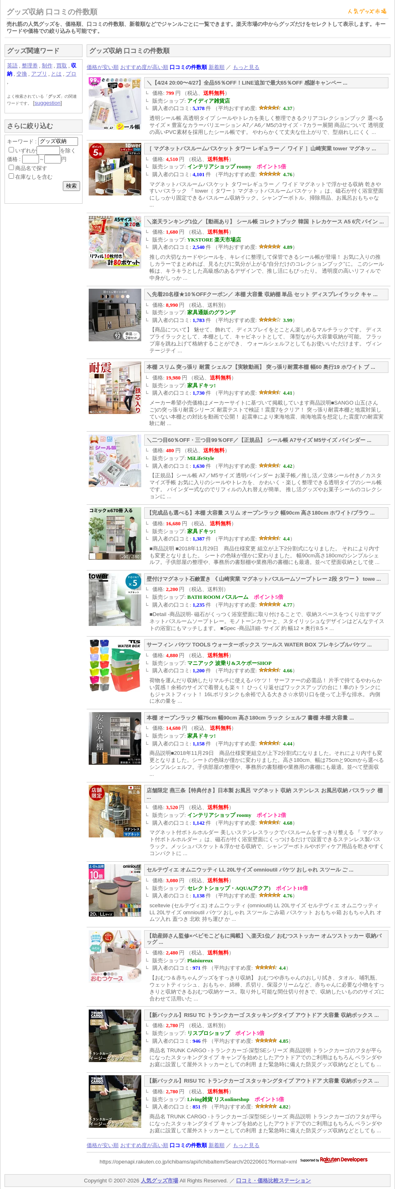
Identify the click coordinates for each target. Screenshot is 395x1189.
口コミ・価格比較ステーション (273, 1181)
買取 (61, 65)
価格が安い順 (103, 67)
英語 (12, 65)
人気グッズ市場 (159, 1181)
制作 (47, 65)
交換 (21, 74)
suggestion (47, 103)
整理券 (30, 65)
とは (56, 74)
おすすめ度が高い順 (144, 67)
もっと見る (246, 67)
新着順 (217, 67)
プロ (71, 74)
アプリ (39, 74)
